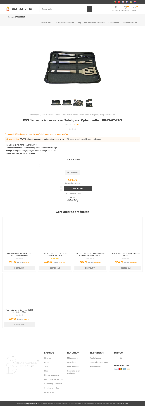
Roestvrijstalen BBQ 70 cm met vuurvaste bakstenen (55, 254)
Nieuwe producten (51, 375)
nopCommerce (31, 403)
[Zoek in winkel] (63, 9)
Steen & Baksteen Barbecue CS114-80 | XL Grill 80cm (19, 311)
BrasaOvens (76, 124)
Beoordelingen (72, 199)
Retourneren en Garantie (53, 379)
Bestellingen (72, 362)
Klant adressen (73, 367)
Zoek (46, 367)
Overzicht (73, 197)
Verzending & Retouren (53, 384)
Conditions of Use (51, 388)
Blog (46, 371)
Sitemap (47, 358)
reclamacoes (95, 367)
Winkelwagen (95, 358)
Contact (47, 362)
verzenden (76, 183)
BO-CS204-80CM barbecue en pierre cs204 (126, 254)
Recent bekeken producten (73, 372)
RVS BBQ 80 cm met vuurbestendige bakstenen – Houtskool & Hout (90, 254)
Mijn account (116, 10)
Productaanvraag (72, 201)
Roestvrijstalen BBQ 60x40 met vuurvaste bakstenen (19, 254)
